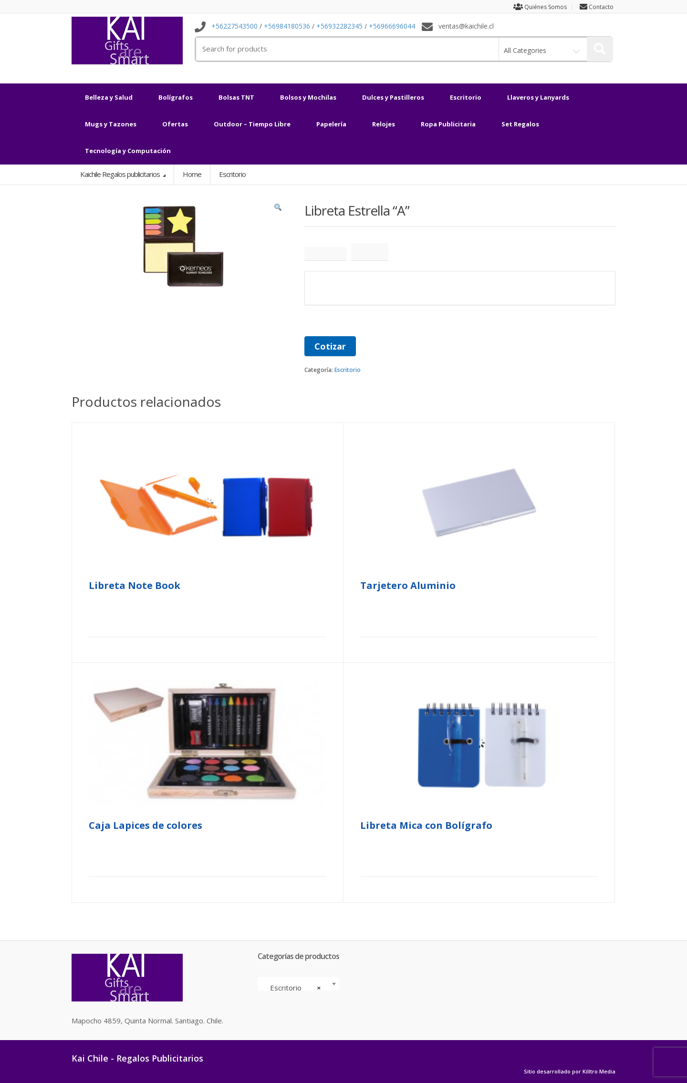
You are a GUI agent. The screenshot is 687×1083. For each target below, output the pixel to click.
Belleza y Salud (109, 97)
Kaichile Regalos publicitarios (120, 174)
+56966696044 (392, 26)
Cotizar (330, 346)
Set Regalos (520, 124)
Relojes (383, 124)
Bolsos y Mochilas (308, 97)
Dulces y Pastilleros (393, 97)
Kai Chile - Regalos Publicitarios (137, 1058)
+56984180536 (287, 26)
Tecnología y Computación (128, 150)
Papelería (331, 124)
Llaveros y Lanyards (538, 97)
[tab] (325, 254)
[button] (278, 210)
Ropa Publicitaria (448, 124)
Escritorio (465, 97)
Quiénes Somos (537, 6)
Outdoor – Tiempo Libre (252, 124)
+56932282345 (339, 26)
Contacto (597, 6)
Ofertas (175, 124)
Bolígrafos (175, 97)
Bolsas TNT (236, 97)
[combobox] (298, 983)
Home (192, 174)
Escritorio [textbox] (295, 987)
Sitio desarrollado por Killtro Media (569, 1071)
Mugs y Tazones (110, 124)
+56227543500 (234, 26)
